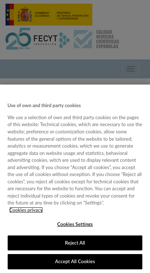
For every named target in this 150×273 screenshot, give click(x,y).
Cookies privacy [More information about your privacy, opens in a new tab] (26, 210)
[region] (75, 179)
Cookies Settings (75, 224)
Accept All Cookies (75, 261)
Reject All (75, 243)
